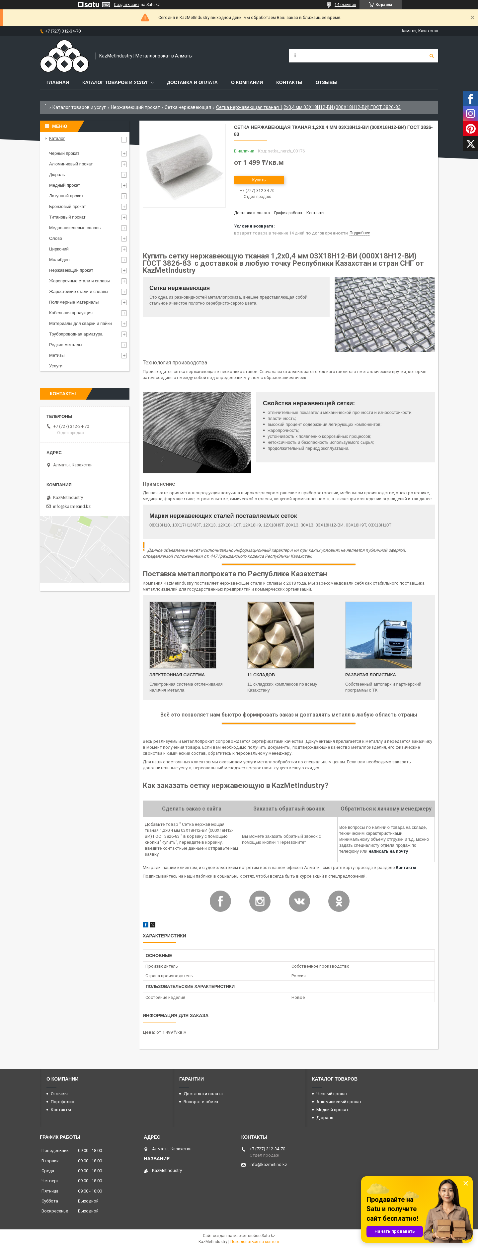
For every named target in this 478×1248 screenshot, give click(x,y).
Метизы (56, 355)
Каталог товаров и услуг (115, 82)
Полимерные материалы (74, 302)
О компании (247, 82)
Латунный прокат (66, 195)
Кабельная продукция (71, 312)
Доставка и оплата (192, 82)
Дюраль (57, 174)
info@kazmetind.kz (72, 506)
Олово (55, 238)
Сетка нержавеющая (188, 107)
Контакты (289, 82)
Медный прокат (64, 185)
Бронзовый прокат (67, 206)
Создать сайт (126, 4)
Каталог (57, 138)
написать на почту (388, 851)
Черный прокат (64, 153)
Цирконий (59, 248)
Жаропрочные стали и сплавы (79, 280)
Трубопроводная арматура (76, 334)
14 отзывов (345, 4)
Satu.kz (268, 1235)
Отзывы (327, 82)
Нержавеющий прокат (135, 107)
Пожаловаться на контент (254, 1241)
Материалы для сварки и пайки (80, 323)
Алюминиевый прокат (71, 163)
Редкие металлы (65, 344)
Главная (57, 82)
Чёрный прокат (332, 1093)
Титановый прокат (67, 217)
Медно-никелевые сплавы (75, 227)
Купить (259, 179)
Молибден (59, 259)
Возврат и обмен (201, 1101)
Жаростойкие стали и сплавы (78, 291)
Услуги (55, 365)
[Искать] (431, 55)
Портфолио (62, 1101)
